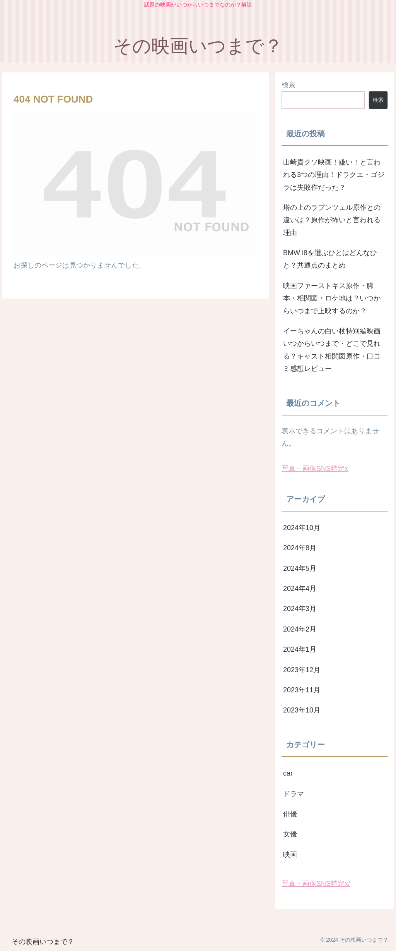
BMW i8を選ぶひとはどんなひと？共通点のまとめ (330, 259)
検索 (288, 85)
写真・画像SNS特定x (315, 468)
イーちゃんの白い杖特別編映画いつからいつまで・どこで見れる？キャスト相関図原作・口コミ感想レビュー (332, 350)
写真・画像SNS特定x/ (316, 883)
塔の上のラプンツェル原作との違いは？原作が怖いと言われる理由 (332, 220)
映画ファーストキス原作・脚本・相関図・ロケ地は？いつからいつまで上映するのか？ (332, 298)
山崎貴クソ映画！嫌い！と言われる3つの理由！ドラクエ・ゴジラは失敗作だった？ (333, 174)
